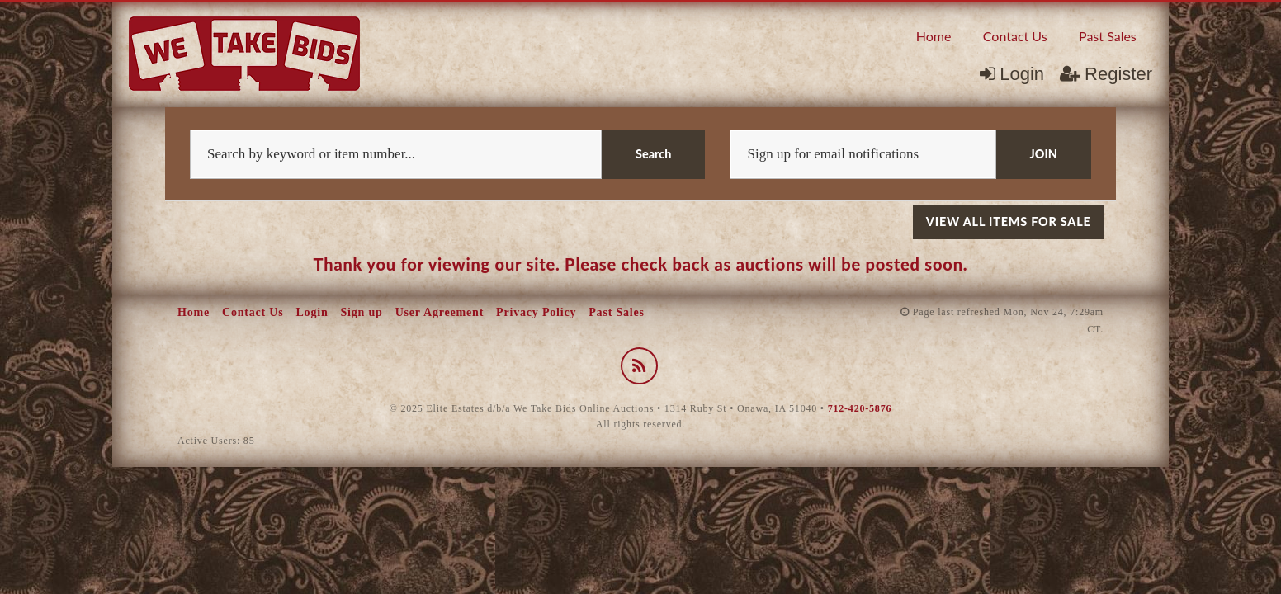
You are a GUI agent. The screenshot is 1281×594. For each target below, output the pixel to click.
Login (1012, 74)
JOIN (1043, 154)
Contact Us (1015, 36)
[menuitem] (933, 35)
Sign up (361, 312)
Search (653, 154)
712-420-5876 (860, 408)
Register (1106, 74)
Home (934, 36)
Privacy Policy (536, 312)
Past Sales (1108, 36)
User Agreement (439, 312)
